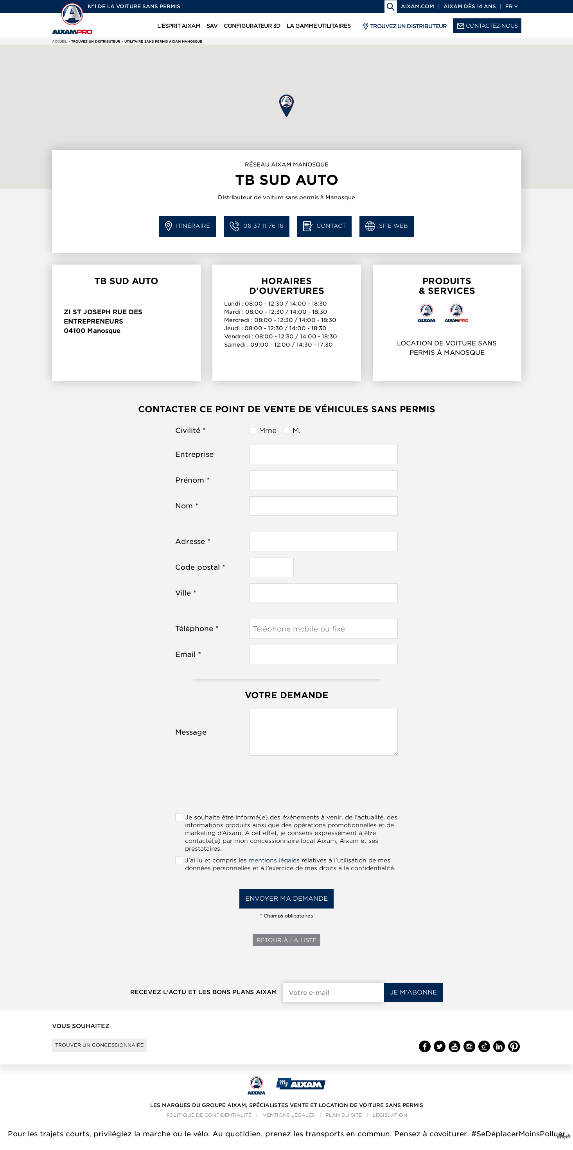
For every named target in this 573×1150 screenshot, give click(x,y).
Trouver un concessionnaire (111, 1048)
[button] (286, 106)
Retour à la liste (286, 940)
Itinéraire (187, 226)
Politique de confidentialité (208, 1122)
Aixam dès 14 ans (470, 6)
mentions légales (274, 860)
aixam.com (417, 6)
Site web (386, 226)
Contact (324, 226)
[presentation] (286, 787)
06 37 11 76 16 (257, 226)
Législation (390, 1122)
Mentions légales (288, 1122)
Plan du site (344, 1122)
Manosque (103, 330)
